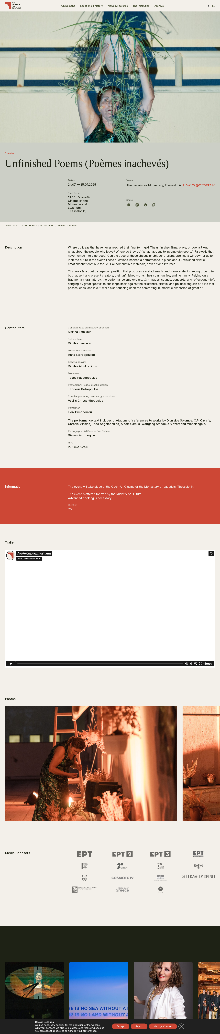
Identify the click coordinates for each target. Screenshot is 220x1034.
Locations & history (91, 5)
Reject (139, 1026)
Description (11, 227)
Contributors (29, 227)
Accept (120, 1026)
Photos (73, 227)
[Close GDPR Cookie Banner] (181, 1026)
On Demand (68, 5)
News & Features (118, 5)
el (213, 5)
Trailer (62, 227)
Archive (159, 5)
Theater (9, 153)
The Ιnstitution (141, 5)
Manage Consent (163, 1026)
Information (47, 227)
